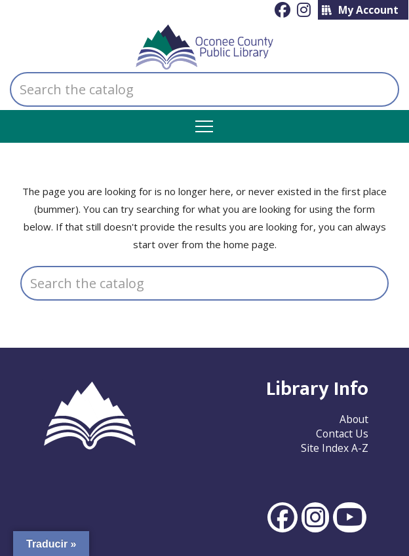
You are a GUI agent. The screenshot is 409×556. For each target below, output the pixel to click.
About (354, 419)
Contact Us (342, 433)
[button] (204, 127)
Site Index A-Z (334, 448)
